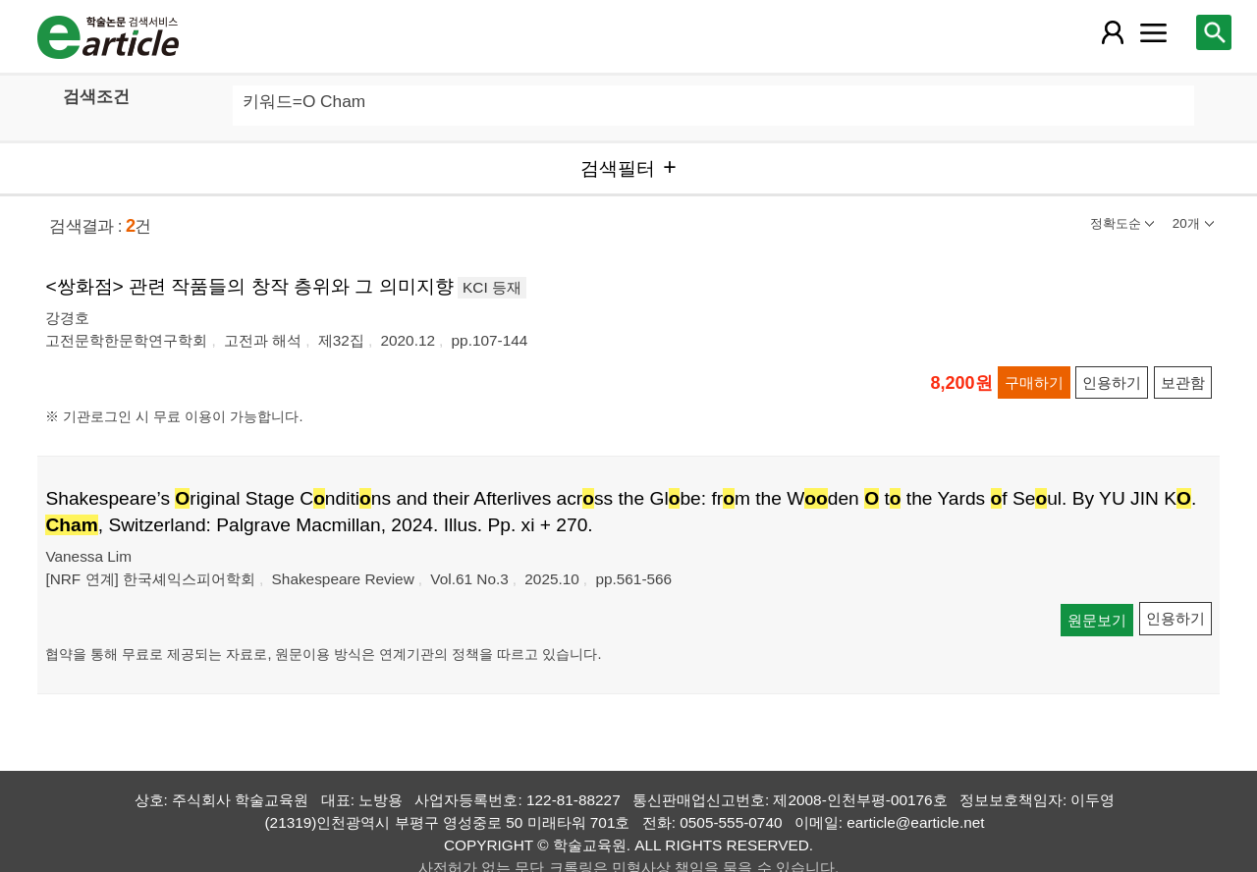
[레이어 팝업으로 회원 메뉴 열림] (1111, 32)
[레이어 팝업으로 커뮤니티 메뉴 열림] (1154, 32)
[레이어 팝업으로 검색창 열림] (1213, 32)
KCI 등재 (492, 287)
